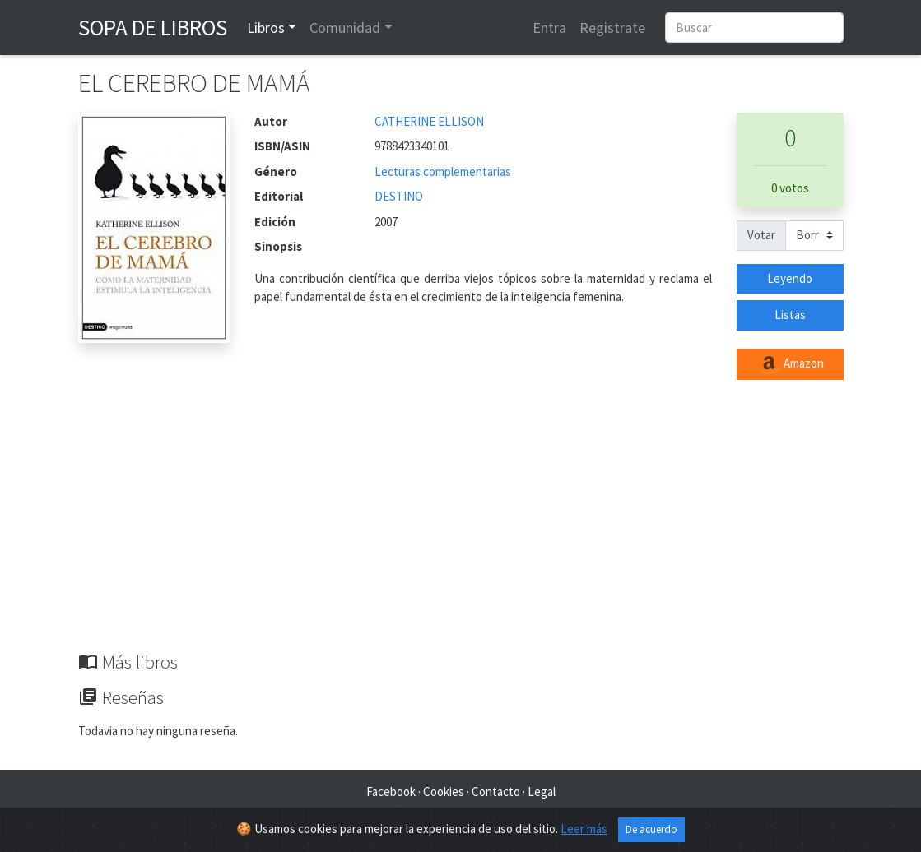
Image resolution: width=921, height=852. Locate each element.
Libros (266, 27)
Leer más (584, 828)
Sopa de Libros (152, 27)
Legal (542, 791)
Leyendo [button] (789, 278)
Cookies (443, 791)
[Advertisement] (461, 528)
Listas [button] (790, 314)
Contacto (496, 791)
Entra (549, 27)
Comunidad (344, 27)
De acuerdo (651, 829)
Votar (761, 235)
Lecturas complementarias (442, 171)
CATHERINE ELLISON (429, 121)
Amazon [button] (790, 364)
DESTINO (398, 196)
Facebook (391, 791)
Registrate (612, 27)
